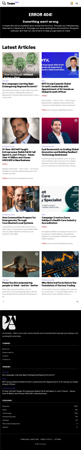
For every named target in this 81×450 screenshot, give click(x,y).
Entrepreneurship (8, 146)
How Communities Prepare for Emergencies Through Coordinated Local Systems (19, 220)
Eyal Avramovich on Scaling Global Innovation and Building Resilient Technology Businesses (60, 152)
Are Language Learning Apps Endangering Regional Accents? (28, 375)
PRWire (44, 96)
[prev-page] (4, 301)
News (43, 81)
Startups (5, 81)
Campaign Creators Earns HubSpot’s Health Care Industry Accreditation (59, 220)
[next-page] (77, 301)
